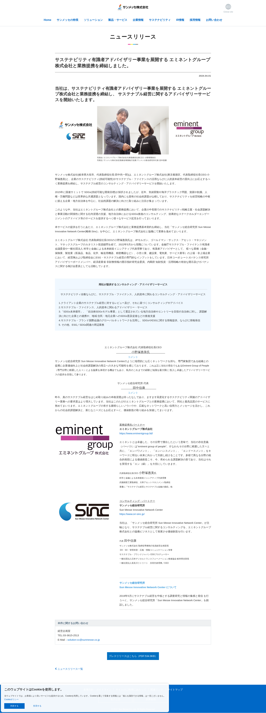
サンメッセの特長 (67, 19)
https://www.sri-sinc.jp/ (132, 514)
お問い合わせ (214, 19)
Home (47, 19)
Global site (228, 8)
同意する (14, 706)
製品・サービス (117, 19)
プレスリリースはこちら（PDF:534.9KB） (133, 656)
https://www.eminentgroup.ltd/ (136, 433)
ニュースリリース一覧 (69, 668)
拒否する (37, 706)
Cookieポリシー (11, 699)
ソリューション (93, 19)
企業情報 (138, 19)
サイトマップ (175, 689)
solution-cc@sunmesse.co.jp (84, 639)
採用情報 (195, 19)
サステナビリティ (160, 19)
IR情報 (180, 19)
